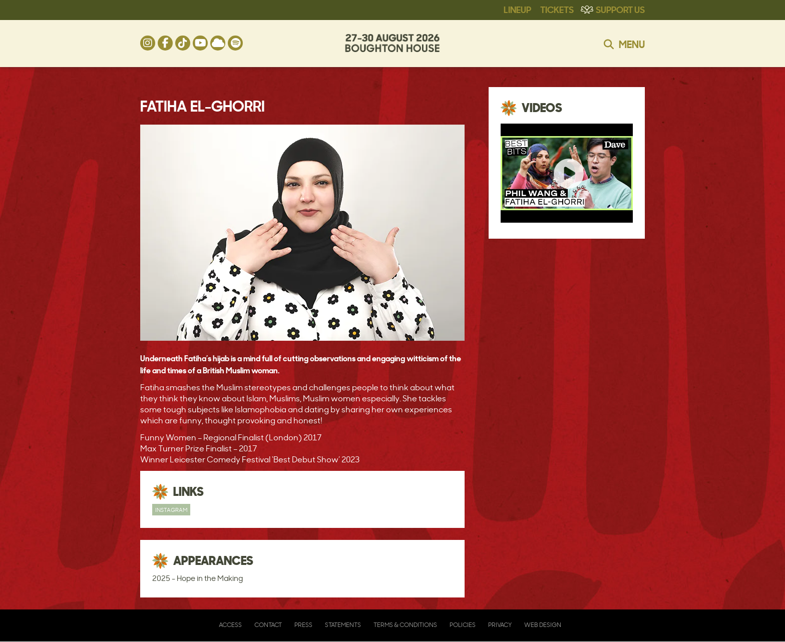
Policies (463, 624)
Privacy (500, 624)
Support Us (620, 9)
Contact (268, 624)
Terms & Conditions (405, 624)
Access (230, 624)
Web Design (542, 624)
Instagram (171, 509)
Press (303, 624)
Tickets (557, 9)
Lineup (517, 9)
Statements (343, 624)
